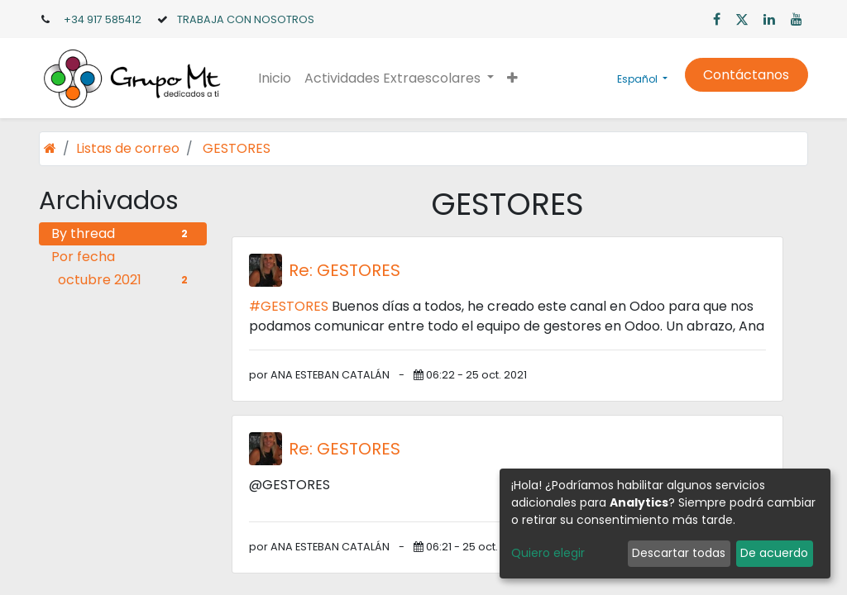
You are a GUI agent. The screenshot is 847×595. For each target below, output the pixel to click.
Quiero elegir (548, 553)
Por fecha (83, 256)
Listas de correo (127, 148)
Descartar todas (678, 553)
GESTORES (236, 148)
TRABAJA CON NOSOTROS (245, 19)
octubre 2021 (126, 279)
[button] (512, 78)
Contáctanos (746, 74)
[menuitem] (274, 78)
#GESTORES (288, 306)
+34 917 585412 (102, 19)
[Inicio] (50, 148)
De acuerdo (774, 553)
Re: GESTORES (344, 270)
